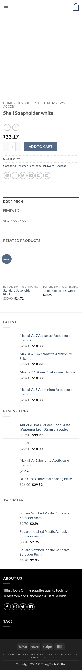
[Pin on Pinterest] (38, 175)
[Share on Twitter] (23, 175)
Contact (47, 657)
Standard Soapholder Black (17, 292)
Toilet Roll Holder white (59, 290)
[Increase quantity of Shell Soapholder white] (18, 146)
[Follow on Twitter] (23, 606)
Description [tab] (13, 201)
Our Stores (12, 654)
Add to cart (41, 146)
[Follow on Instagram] (15, 606)
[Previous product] (15, 127)
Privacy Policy (66, 654)
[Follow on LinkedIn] (31, 606)
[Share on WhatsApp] (7, 175)
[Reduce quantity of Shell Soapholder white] (6, 146)
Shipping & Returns (37, 654)
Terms (33, 657)
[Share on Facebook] (15, 175)
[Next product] (7, 127)
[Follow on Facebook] (7, 606)
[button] (6, 7)
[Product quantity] (12, 146)
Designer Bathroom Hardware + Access (41, 166)
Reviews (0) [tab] (12, 210)
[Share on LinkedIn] (46, 175)
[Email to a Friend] (31, 175)
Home (8, 103)
